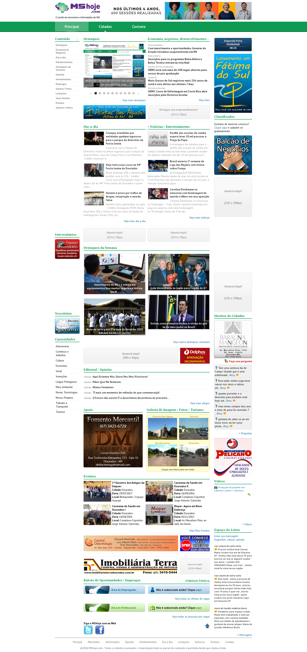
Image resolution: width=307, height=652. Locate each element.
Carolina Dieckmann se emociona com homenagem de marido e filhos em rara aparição (189, 193)
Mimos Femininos (103, 387)
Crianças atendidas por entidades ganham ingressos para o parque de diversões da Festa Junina (124, 138)
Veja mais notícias (199, 217)
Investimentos (63, 79)
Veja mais (204, 100)
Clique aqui (220, 127)
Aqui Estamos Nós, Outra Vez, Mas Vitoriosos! (120, 376)
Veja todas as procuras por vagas (191, 616)
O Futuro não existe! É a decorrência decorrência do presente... (131, 397)
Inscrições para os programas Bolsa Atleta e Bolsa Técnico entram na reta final (175, 60)
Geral (59, 371)
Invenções (61, 376)
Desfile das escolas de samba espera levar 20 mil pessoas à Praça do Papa (188, 136)
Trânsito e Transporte (62, 404)
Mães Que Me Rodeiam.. (107, 381)
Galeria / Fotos (64, 88)
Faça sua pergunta (240, 361)
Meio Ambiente (64, 387)
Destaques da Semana (63, 68)
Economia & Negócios (62, 51)
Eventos (60, 102)
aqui (199, 590)
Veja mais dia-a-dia (135, 221)
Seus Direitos (63, 98)
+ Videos (247, 524)
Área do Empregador (123, 590)
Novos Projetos (64, 397)
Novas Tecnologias (66, 392)
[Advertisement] (67, 171)
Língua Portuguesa (66, 381)
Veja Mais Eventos (199, 530)
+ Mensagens (244, 635)
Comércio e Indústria (62, 353)
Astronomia (62, 346)
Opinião (60, 74)
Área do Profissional (123, 607)
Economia (61, 366)
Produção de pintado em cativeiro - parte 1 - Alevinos (229, 489)
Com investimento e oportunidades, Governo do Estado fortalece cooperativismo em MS (177, 50)
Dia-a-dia (61, 57)
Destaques (61, 45)
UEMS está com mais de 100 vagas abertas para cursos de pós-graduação (177, 71)
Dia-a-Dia (167, 642)
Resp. (232, 375)
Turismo (60, 412)
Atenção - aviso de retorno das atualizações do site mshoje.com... (115, 82)
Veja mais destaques (134, 100)
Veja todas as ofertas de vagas (192, 598)
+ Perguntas (245, 433)
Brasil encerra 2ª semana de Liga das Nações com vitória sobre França (187, 164)
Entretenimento (64, 62)
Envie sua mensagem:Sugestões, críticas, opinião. (229, 537)
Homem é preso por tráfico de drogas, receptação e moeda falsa (124, 196)
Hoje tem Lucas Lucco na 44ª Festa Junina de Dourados (123, 166)
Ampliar (249, 494)
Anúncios (200, 642)
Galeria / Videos (64, 107)
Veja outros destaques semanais (191, 342)
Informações (113, 642)
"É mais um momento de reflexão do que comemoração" (126, 392)
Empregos (61, 83)
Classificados (224, 116)
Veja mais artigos (200, 403)
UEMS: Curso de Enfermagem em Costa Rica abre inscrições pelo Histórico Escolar (177, 93)
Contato (139, 26)
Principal (72, 26)
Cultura (60, 360)
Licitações (61, 93)
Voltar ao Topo (207, 625)
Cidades (105, 27)
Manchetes (94, 642)
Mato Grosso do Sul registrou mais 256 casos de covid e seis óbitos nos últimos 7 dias (177, 82)
